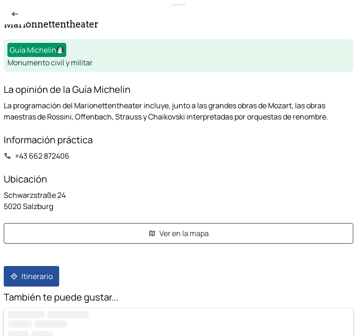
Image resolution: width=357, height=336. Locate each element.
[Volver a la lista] (15, 14)
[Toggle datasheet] (178, 4)
